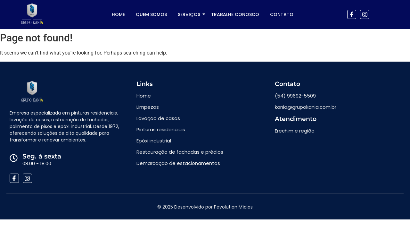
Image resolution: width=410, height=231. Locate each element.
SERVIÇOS (190, 14)
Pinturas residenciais (160, 129)
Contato (281, 14)
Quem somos (151, 14)
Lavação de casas (158, 118)
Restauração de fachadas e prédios (179, 152)
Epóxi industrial (153, 140)
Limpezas (147, 107)
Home (118, 14)
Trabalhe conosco (235, 14)
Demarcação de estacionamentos (178, 163)
